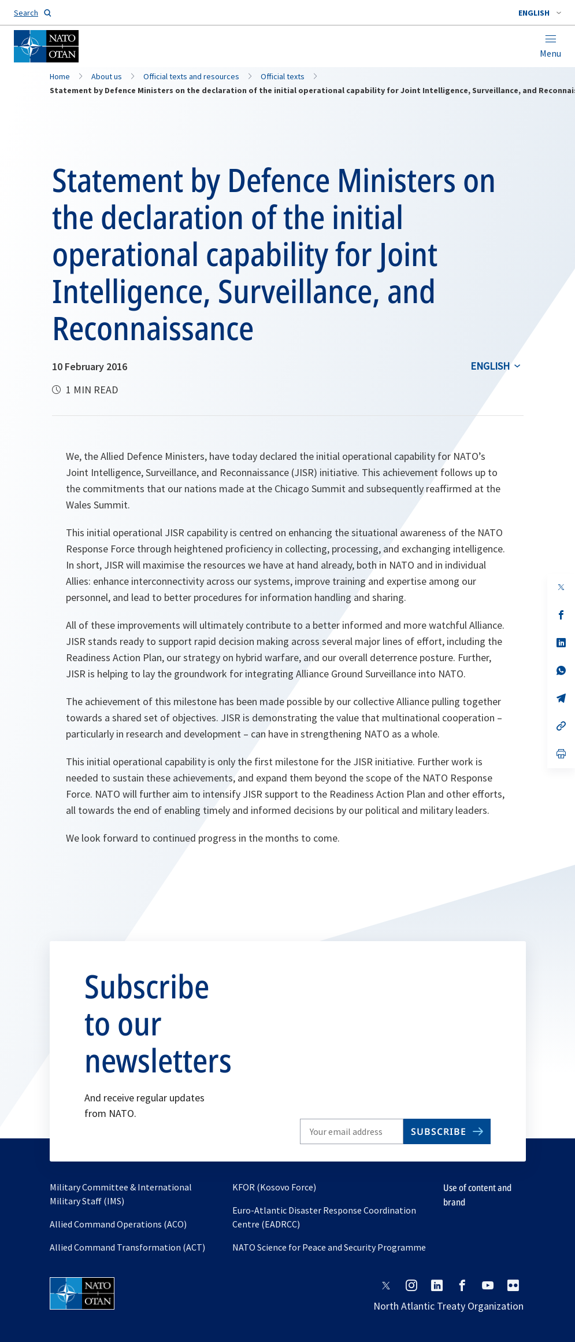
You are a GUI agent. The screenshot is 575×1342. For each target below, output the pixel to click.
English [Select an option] (490, 366)
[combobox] (539, 13)
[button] (539, 13)
